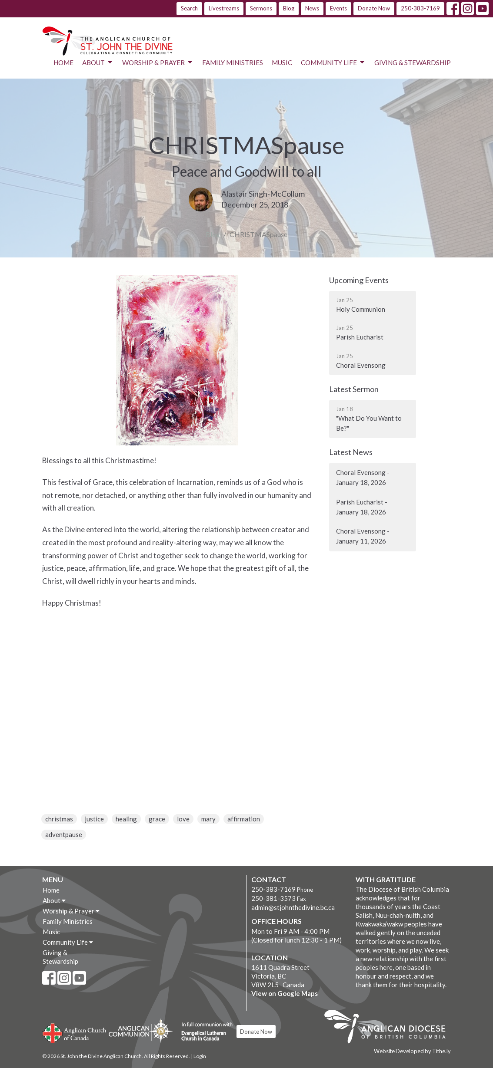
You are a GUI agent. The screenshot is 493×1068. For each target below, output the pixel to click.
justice (94, 819)
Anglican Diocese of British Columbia (389, 1028)
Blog (288, 8)
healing (126, 819)
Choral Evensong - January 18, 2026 (363, 477)
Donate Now (374, 8)
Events (338, 8)
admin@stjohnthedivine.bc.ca (293, 907)
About (97, 62)
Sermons (261, 8)
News (312, 8)
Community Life (333, 62)
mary (208, 819)
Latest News (351, 452)
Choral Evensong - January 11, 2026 (363, 536)
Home (63, 62)
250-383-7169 (420, 8)
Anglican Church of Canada (74, 1032)
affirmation (243, 819)
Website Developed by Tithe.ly (412, 1051)
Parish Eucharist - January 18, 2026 (361, 507)
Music (282, 62)
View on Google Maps (284, 993)
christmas (59, 819)
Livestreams (224, 8)
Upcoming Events (359, 280)
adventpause (63, 834)
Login (199, 1056)
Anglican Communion (140, 1030)
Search (189, 8)
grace (157, 819)
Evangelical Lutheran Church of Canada (203, 1032)
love (183, 819)
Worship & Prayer (157, 62)
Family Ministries (232, 62)
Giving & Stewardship (412, 62)
